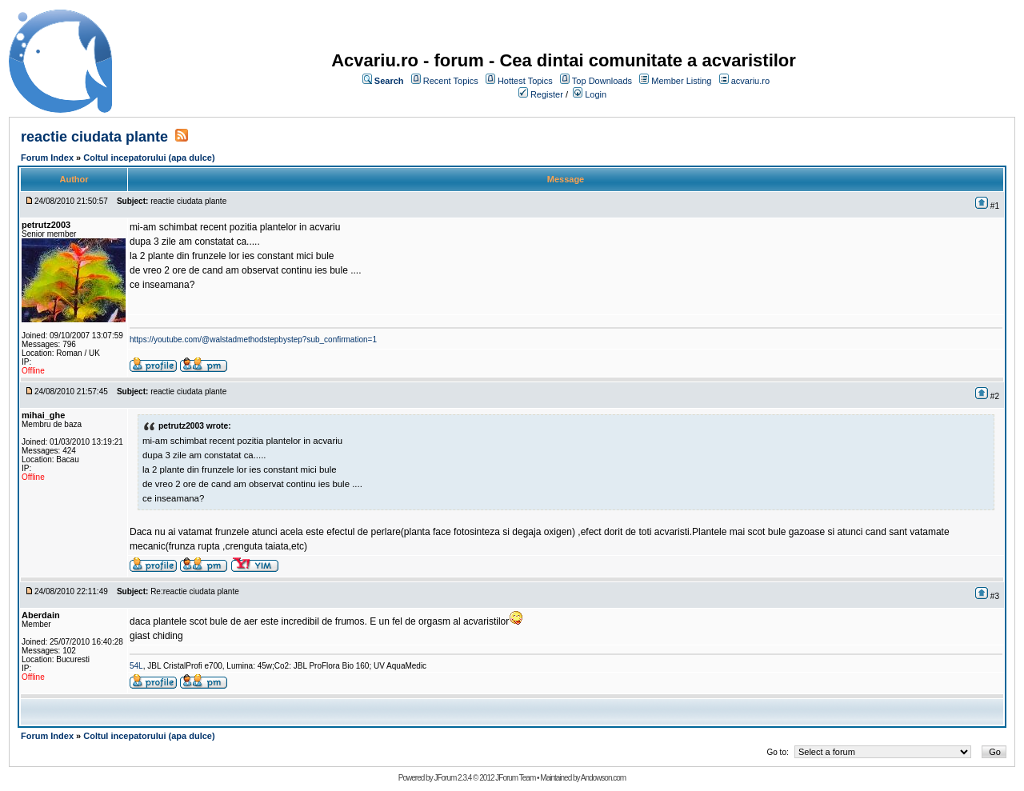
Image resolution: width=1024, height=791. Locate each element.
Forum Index (47, 157)
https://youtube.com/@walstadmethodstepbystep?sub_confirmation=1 (253, 339)
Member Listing (681, 81)
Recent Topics (450, 81)
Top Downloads (602, 81)
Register (546, 94)
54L (136, 665)
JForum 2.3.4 (452, 777)
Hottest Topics (525, 81)
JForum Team (515, 777)
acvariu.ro (750, 81)
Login (595, 94)
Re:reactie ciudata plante (194, 591)
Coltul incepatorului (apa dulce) (148, 157)
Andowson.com (603, 777)
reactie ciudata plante (94, 137)
